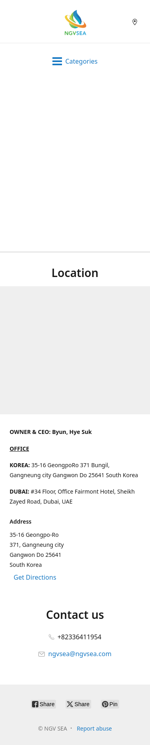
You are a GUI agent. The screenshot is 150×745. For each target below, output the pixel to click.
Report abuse (94, 728)
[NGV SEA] (74, 21)
